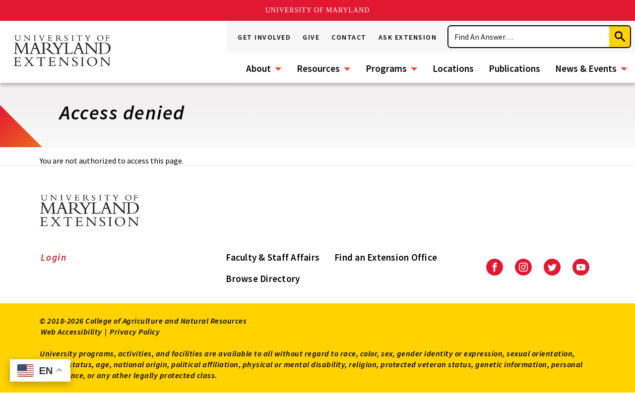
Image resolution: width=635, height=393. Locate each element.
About (258, 68)
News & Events (586, 68)
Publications (514, 68)
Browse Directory (263, 278)
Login (54, 257)
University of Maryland (317, 10)
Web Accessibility (71, 332)
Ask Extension (408, 37)
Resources (318, 68)
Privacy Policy (135, 332)
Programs (386, 68)
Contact (349, 37)
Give (311, 37)
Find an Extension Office (385, 257)
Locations (453, 68)
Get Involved (264, 37)
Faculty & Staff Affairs (272, 257)
